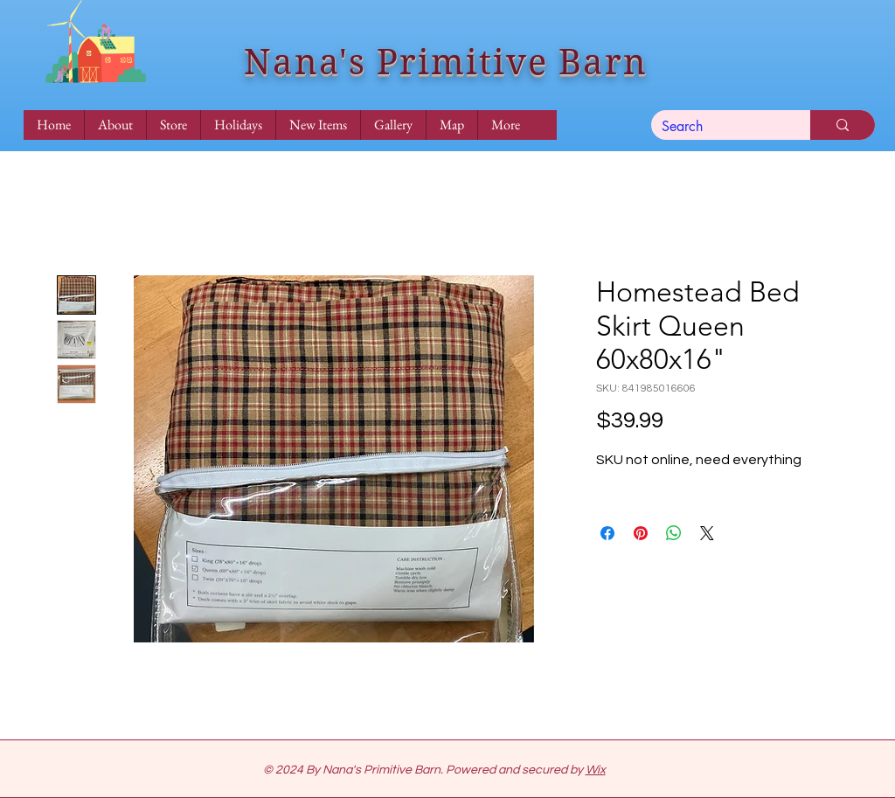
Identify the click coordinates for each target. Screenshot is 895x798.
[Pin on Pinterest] (640, 533)
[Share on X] (707, 533)
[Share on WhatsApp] (673, 533)
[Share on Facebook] (607, 533)
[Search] (718, 126)
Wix (596, 770)
